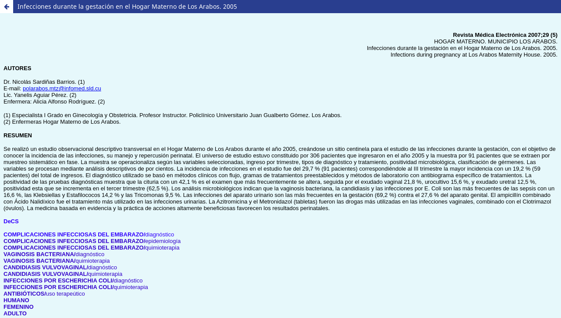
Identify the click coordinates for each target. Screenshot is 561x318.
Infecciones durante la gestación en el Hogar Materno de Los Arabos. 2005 (127, 6)
